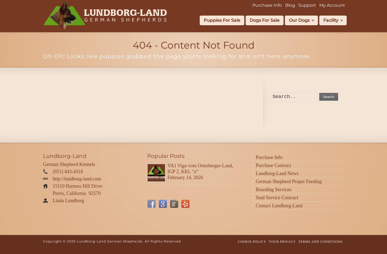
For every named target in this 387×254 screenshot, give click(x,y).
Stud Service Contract (277, 197)
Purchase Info (269, 157)
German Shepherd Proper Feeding (289, 181)
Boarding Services (273, 189)
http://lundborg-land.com (77, 179)
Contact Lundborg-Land (279, 205)
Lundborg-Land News (277, 173)
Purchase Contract (273, 165)
